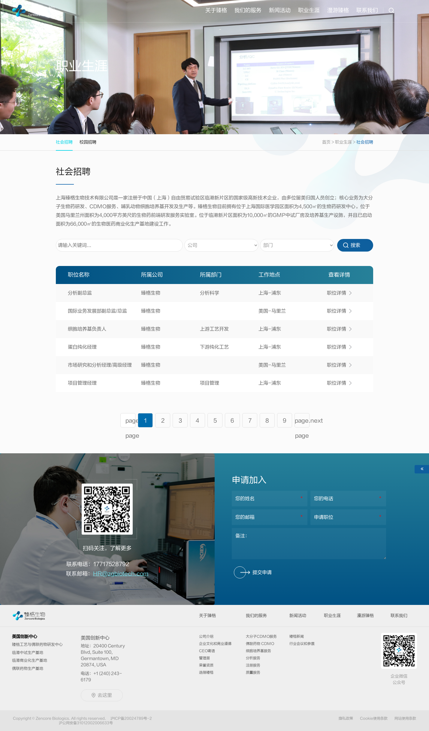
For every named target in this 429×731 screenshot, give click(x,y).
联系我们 (367, 10)
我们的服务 (247, 10)
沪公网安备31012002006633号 (86, 723)
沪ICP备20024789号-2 (131, 718)
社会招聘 (364, 142)
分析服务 (253, 658)
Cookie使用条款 (374, 718)
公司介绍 (206, 636)
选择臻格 (206, 672)
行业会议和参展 (302, 644)
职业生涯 (343, 142)
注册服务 (253, 665)
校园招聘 (88, 142)
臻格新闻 (296, 636)
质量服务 (253, 672)
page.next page (302, 422)
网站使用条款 (405, 718)
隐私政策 (346, 718)
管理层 (204, 658)
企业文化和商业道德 (215, 644)
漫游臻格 (338, 10)
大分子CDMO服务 (261, 636)
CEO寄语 (207, 651)
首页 (328, 142)
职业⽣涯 (309, 10)
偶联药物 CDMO (260, 644)
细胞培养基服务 (258, 651)
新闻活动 (280, 10)
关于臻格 (216, 10)
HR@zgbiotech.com (120, 574)
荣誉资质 (206, 665)
